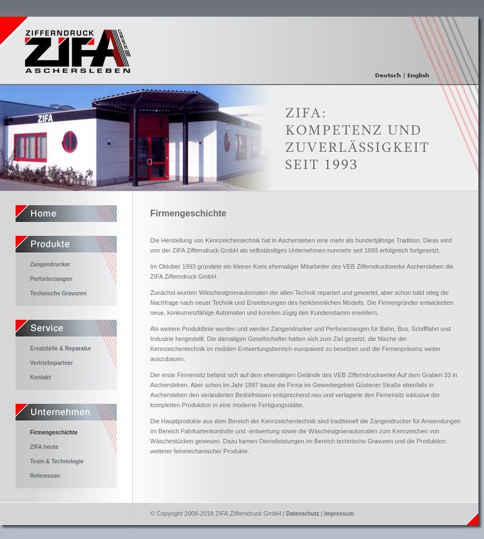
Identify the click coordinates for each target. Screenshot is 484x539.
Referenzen (45, 476)
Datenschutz (302, 514)
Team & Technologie (56, 461)
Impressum (339, 514)
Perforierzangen (51, 279)
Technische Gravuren (58, 293)
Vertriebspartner (51, 363)
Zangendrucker (50, 264)
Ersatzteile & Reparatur (60, 348)
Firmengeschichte (54, 432)
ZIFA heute (44, 447)
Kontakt (40, 377)
